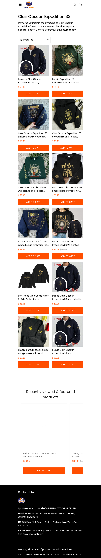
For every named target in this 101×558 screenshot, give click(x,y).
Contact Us (24, 478)
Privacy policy (26, 532)
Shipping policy (26, 512)
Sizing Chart (24, 487)
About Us (23, 473)
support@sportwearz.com (33, 458)
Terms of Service (27, 522)
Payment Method (28, 527)
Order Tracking (26, 492)
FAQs (21, 483)
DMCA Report (50, 545)
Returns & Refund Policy (31, 517)
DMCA (21, 497)
